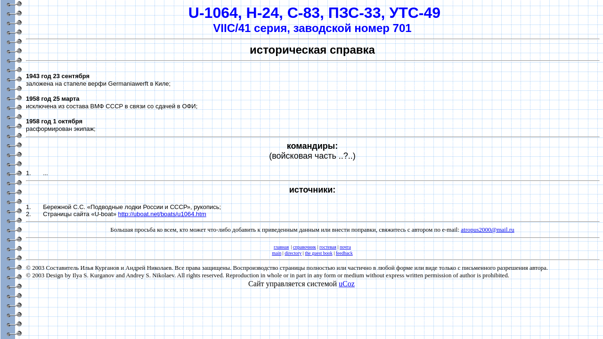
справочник (304, 247)
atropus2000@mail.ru (487, 229)
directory (293, 253)
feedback (344, 253)
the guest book (318, 253)
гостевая (327, 247)
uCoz (347, 284)
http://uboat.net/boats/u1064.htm (162, 214)
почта (345, 247)
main (276, 253)
